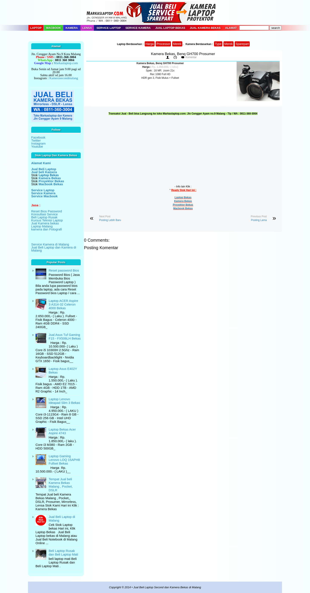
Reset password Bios (64, 270)
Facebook (38, 137)
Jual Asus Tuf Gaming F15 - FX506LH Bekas (65, 336)
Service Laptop (108, 27)
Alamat (231, 27)
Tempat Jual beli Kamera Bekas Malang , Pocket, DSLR (61, 484)
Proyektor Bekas (183, 204)
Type (218, 44)
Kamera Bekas (183, 201)
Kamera (71, 27)
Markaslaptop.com (66, 63)
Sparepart (242, 44)
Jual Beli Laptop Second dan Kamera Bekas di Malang (167, 587)
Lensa (87, 27)
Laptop (36, 27)
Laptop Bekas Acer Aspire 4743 (62, 431)
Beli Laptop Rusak (44, 217)
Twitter (36, 140)
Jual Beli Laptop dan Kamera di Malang (53, 249)
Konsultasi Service (44, 214)
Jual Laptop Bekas (170, 27)
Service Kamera (138, 27)
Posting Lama (259, 220)
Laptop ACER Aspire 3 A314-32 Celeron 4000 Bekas (63, 304)
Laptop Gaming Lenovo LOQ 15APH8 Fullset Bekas (64, 459)
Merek (177, 44)
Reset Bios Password (46, 211)
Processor (163, 44)
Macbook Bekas (183, 208)
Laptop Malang (42, 226)
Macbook (53, 27)
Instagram (38, 143)
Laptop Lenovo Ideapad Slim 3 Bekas (64, 401)
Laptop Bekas (183, 197)
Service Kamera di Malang (50, 244)
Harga (150, 44)
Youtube (37, 146)
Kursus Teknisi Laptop (47, 220)
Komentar (191, 57)
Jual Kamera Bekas (205, 27)
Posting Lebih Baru (110, 220)
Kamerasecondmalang (63, 78)
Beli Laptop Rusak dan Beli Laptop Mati (63, 552)
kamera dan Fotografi (46, 229)
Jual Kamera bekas (45, 223)
